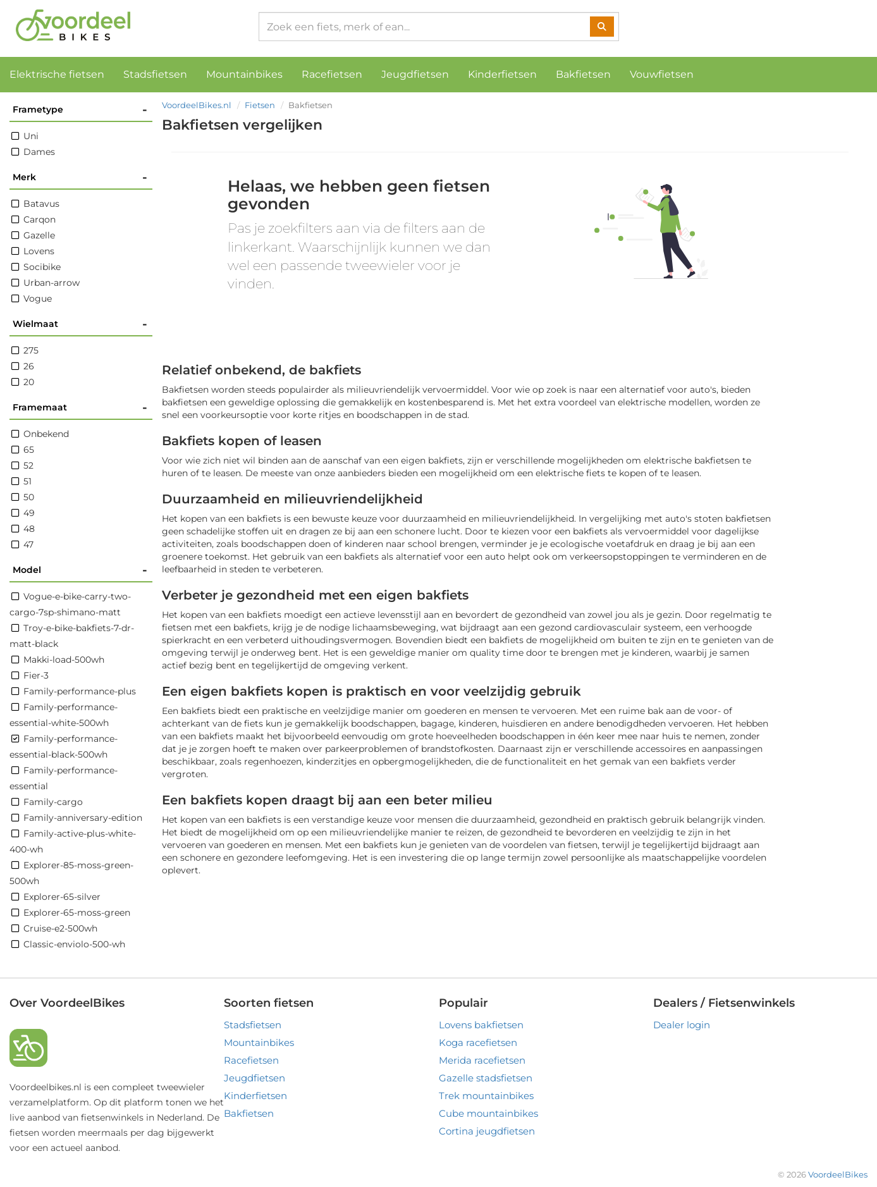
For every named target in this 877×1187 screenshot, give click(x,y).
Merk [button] (80, 177)
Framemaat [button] (80, 408)
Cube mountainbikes (488, 1113)
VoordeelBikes (838, 1174)
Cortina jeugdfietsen (487, 1131)
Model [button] (80, 570)
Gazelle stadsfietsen (485, 1078)
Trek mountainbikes (486, 1096)
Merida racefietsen (482, 1060)
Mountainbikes (244, 74)
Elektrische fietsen (56, 74)
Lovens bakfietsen (481, 1025)
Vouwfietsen (662, 74)
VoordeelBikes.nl (196, 105)
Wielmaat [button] (80, 324)
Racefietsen (332, 74)
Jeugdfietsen (415, 74)
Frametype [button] (80, 110)
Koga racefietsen (478, 1042)
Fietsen (260, 105)
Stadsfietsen (155, 74)
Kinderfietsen (502, 74)
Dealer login (681, 1025)
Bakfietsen (583, 74)
